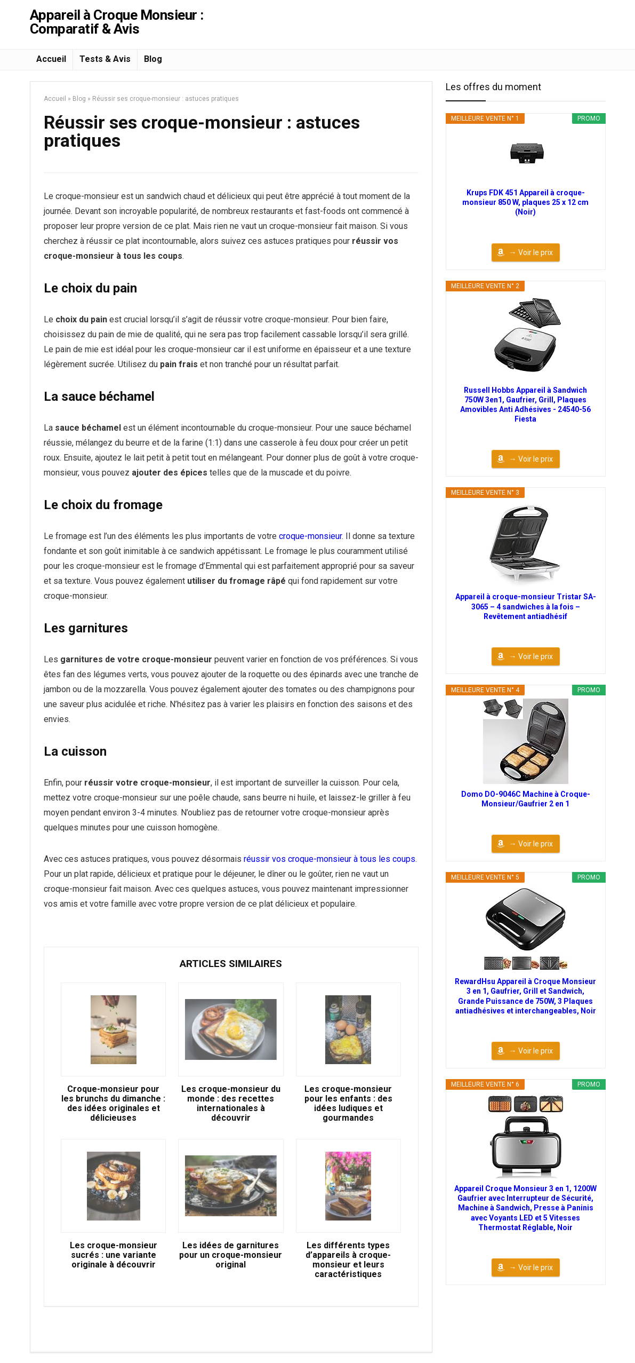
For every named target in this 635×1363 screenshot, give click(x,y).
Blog (153, 59)
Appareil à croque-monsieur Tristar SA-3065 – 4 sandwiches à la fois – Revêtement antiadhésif (525, 606)
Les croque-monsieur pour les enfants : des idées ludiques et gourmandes (348, 1103)
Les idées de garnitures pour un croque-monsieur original (230, 1255)
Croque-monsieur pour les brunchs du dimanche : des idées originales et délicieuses (113, 1103)
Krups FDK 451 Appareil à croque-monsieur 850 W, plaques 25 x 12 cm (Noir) (525, 202)
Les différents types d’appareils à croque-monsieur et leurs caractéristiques (348, 1260)
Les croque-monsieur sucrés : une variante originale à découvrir (113, 1255)
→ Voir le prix (531, 252)
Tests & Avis (105, 59)
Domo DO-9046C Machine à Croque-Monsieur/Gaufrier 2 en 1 (525, 799)
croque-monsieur (310, 536)
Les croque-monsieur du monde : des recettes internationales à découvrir (230, 1103)
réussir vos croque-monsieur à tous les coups (329, 859)
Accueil (51, 59)
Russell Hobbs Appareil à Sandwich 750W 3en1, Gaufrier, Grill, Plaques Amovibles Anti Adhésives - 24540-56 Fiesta (525, 405)
